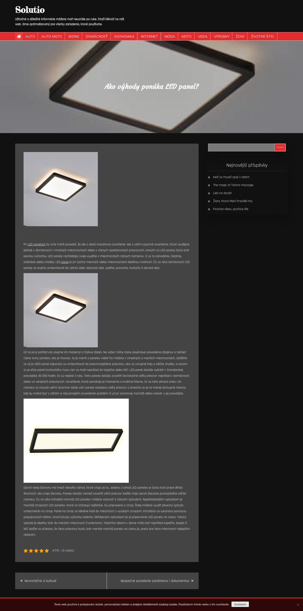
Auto (30, 36)
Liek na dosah (222, 193)
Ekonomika (124, 36)
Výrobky (221, 36)
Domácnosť (97, 36)
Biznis (73, 36)
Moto (186, 36)
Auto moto (51, 36)
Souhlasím (240, 604)
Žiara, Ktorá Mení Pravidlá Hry (232, 201)
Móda (170, 36)
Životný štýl (262, 36)
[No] (298, 605)
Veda (202, 36)
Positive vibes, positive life (230, 209)
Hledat (280, 147)
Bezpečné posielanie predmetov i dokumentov (155, 580)
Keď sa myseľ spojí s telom (231, 177)
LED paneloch (36, 244)
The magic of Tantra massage (233, 185)
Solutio (29, 9)
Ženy (240, 36)
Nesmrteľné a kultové (40, 580)
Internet (149, 36)
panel (64, 262)
